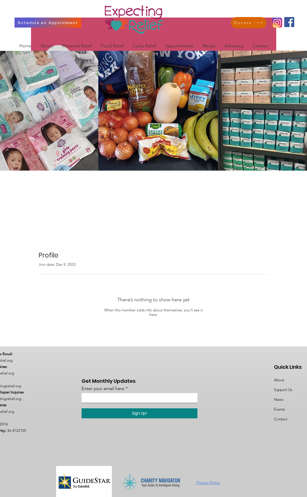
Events (279, 409)
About (279, 380)
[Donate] (248, 22)
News (278, 399)
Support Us (283, 389)
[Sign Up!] (139, 413)
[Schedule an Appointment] (48, 23)
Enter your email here (103, 388)
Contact (280, 419)
